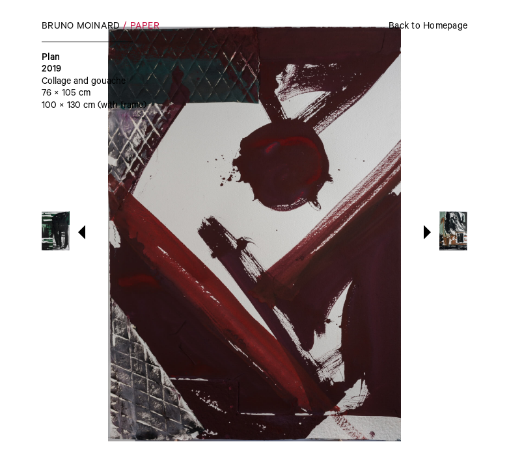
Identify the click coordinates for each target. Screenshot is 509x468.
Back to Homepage (428, 27)
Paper (144, 27)
